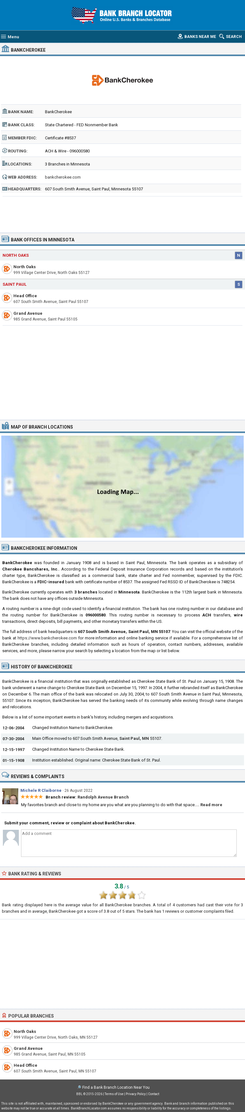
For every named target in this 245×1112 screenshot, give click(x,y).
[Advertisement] (123, 212)
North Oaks (16, 255)
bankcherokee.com (63, 177)
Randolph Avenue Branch (103, 797)
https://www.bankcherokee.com (47, 638)
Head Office (25, 295)
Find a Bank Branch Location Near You (116, 1087)
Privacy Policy (136, 1094)
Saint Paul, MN (134, 738)
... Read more (209, 804)
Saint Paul (14, 284)
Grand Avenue (27, 313)
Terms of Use (114, 1094)
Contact (153, 1094)
